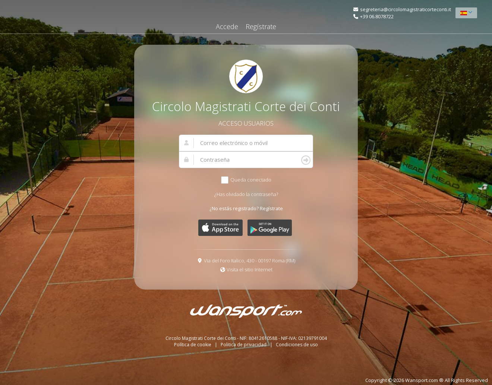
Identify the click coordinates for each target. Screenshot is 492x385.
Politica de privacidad (244, 344)
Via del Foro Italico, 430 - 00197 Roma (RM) (249, 260)
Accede (227, 26)
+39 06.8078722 (377, 16)
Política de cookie (193, 344)
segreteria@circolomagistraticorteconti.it (405, 9)
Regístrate (261, 26)
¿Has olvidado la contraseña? (246, 194)
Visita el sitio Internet (249, 269)
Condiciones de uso (297, 344)
